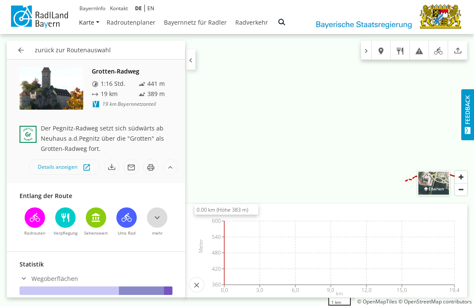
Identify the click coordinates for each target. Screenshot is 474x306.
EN (150, 8)
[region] (237, 170)
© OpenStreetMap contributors (435, 301)
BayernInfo (92, 8)
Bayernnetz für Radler (195, 22)
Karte (89, 22)
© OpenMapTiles (377, 301)
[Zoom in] (461, 177)
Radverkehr (251, 22)
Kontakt (119, 8)
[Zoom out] (461, 189)
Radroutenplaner (131, 22)
